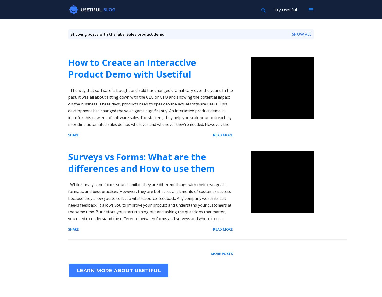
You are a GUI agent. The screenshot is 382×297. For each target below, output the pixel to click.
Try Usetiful (285, 10)
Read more (223, 135)
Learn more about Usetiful (119, 270)
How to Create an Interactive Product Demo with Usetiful (132, 68)
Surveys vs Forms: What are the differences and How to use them (141, 163)
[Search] (263, 9)
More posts (222, 253)
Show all (301, 34)
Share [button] (73, 135)
